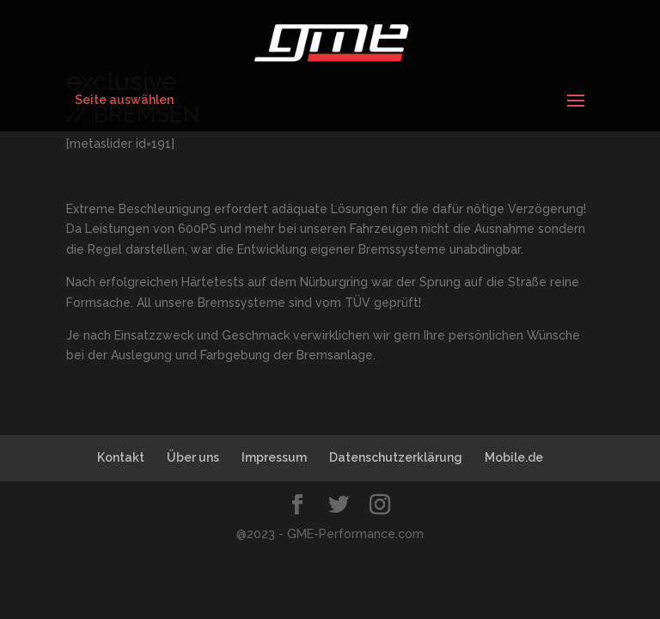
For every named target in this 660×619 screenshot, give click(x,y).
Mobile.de (514, 457)
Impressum (274, 457)
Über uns (193, 457)
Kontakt (120, 457)
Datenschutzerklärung (395, 457)
